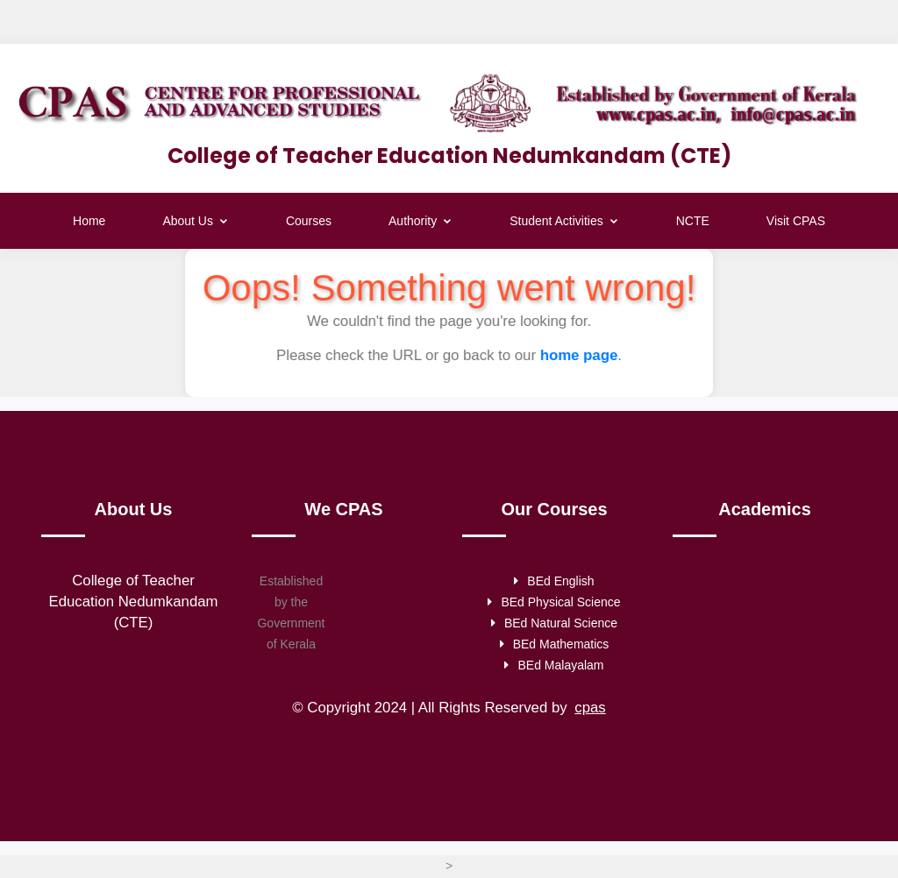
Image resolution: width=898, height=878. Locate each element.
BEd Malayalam (553, 667)
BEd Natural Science (554, 625)
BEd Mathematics (554, 646)
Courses (308, 221)
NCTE (692, 221)
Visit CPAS (795, 221)
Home (89, 221)
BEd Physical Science (554, 604)
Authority (420, 221)
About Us (195, 221)
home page (577, 355)
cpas (589, 709)
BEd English (554, 583)
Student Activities (564, 221)
